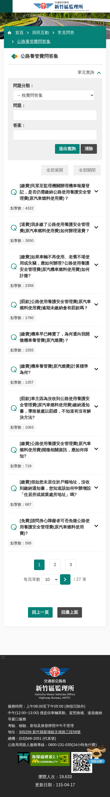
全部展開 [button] (54, 170)
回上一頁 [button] (40, 612)
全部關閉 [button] (87, 170)
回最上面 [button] (69, 612)
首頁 (19, 32)
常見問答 (66, 32)
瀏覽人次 (46, 777)
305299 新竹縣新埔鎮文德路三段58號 (50, 732)
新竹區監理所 (61, 6)
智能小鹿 (96, 754)
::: (7, 28)
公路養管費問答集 (34, 41)
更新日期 (43, 785)
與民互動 (40, 32)
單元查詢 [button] (86, 72)
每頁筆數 (32, 579)
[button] (67, 149)
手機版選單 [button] (6, 6)
